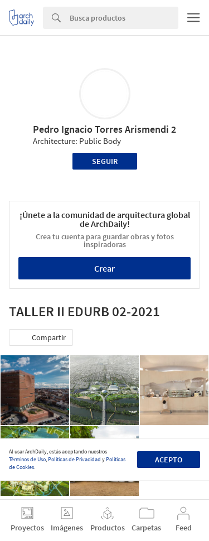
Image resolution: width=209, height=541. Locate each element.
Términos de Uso (27, 459)
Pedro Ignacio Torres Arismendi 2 (104, 129)
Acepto (168, 460)
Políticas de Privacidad (74, 459)
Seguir (105, 161)
